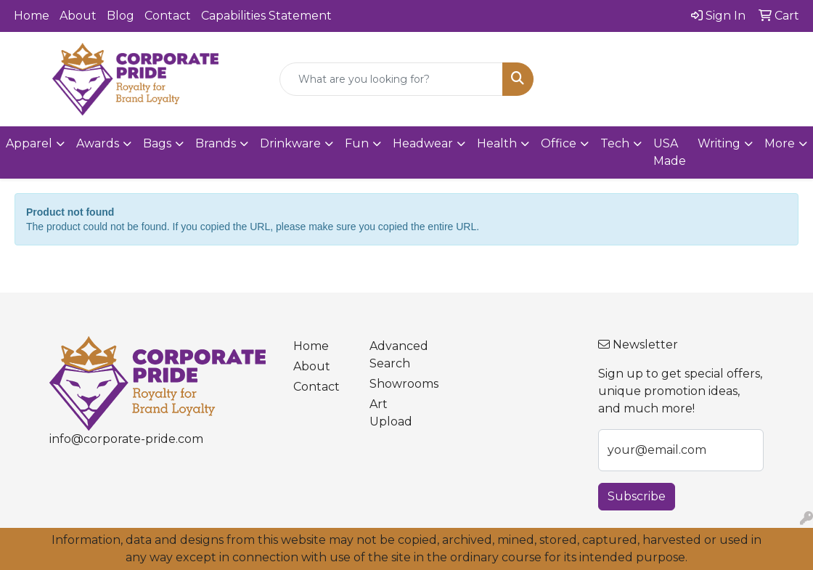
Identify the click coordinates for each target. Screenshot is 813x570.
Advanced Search (398, 354)
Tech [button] (614, 143)
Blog (120, 16)
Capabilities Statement (266, 16)
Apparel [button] (29, 143)
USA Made (669, 152)
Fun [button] (357, 143)
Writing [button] (719, 143)
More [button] (779, 143)
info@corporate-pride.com (126, 439)
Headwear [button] (423, 143)
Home (31, 16)
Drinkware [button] (290, 143)
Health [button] (497, 143)
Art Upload (390, 412)
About (78, 16)
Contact (167, 16)
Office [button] (558, 143)
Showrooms (398, 384)
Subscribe (637, 496)
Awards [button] (97, 143)
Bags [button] (157, 143)
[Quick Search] (390, 79)
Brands (215, 143)
